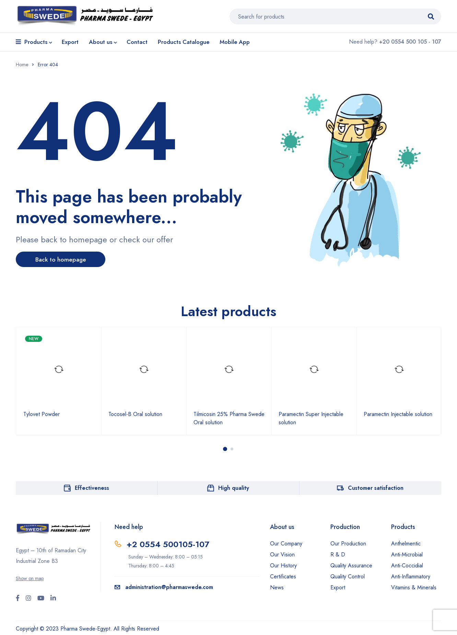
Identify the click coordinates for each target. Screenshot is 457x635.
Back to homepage (62, 259)
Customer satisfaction (375, 488)
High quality (233, 488)
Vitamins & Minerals (413, 587)
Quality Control (347, 576)
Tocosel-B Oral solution (135, 414)
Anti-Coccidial (407, 565)
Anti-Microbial (407, 554)
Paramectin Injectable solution (398, 414)
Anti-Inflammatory (410, 576)
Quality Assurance (351, 565)
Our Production (348, 543)
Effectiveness (92, 488)
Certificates (283, 576)
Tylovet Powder (41, 414)
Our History (283, 565)
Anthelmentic (406, 543)
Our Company (286, 543)
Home (22, 64)
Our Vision (282, 554)
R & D (337, 554)
